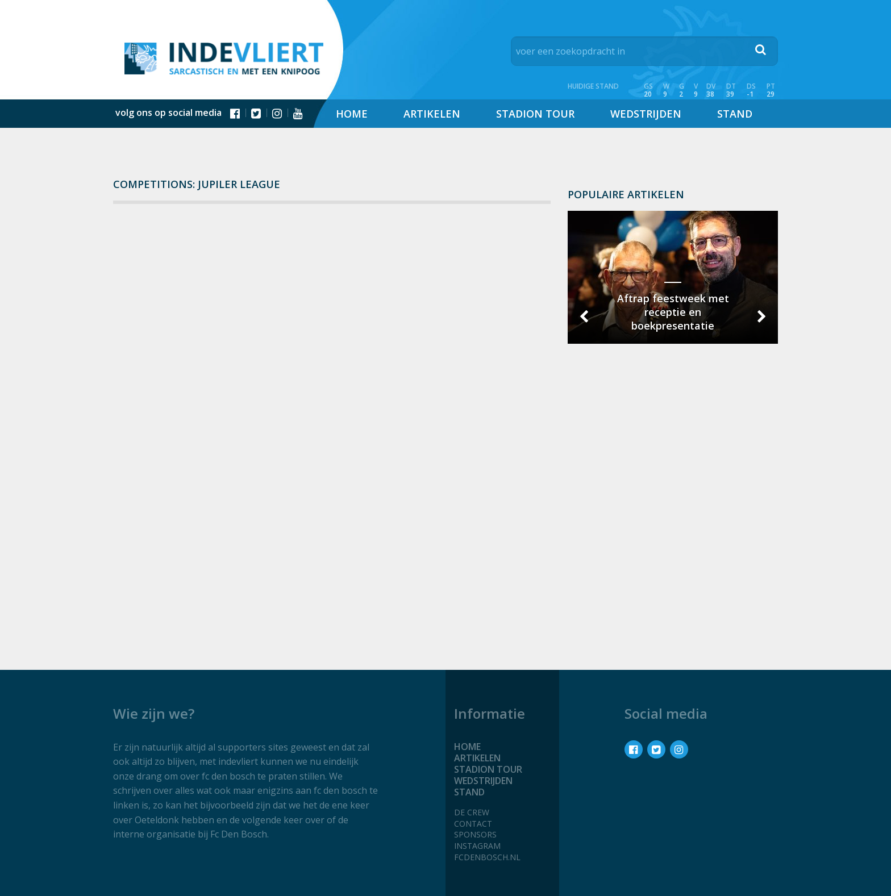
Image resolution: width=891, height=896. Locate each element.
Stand (734, 113)
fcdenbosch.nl (487, 857)
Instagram (477, 845)
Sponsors (475, 834)
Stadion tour (535, 113)
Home (352, 113)
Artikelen (431, 113)
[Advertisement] (673, 510)
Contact (473, 823)
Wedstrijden (645, 113)
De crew (471, 812)
